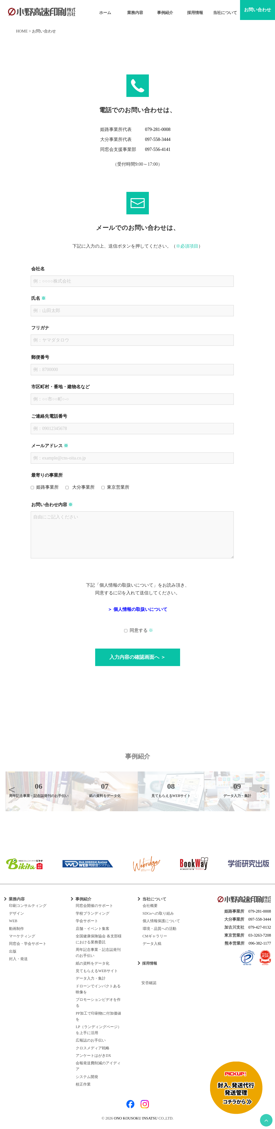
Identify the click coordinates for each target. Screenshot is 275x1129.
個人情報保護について (161, 921)
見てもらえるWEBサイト (97, 971)
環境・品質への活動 (159, 929)
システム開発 (87, 1077)
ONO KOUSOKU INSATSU (136, 1118)
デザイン (16, 913)
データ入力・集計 (91, 978)
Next (263, 789)
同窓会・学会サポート (27, 944)
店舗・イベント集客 (92, 929)
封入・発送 (18, 959)
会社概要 (150, 906)
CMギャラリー (155, 936)
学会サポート (87, 921)
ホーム (105, 12)
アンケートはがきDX (93, 1056)
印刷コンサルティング (27, 906)
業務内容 (135, 12)
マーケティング (22, 936)
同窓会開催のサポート (94, 906)
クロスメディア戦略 (92, 1048)
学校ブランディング (92, 913)
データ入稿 (152, 944)
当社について (225, 12)
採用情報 (195, 12)
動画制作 (16, 929)
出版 (12, 951)
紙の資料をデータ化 (92, 963)
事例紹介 (165, 12)
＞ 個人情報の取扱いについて (137, 609)
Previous (11, 789)
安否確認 (147, 983)
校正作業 (83, 1084)
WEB (13, 921)
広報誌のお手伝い (91, 1040)
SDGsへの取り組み (158, 913)
